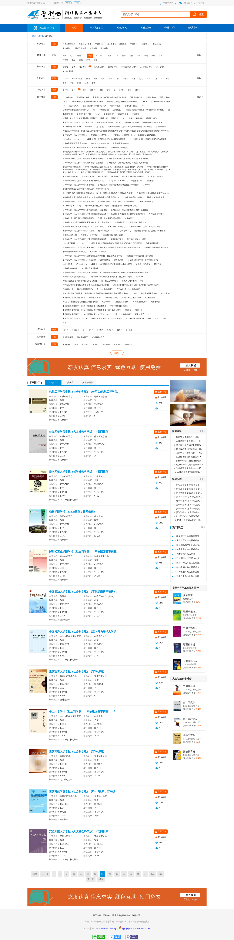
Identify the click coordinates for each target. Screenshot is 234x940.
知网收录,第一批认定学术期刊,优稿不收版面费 (116, 201)
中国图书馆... (190, 628)
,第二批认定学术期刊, (89, 268)
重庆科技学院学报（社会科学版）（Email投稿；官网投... (83, 791)
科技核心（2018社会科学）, (138, 239)
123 (160, 874)
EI (169, 110)
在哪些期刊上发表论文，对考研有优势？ (188, 441)
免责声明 (136, 915)
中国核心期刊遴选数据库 (152, 122)
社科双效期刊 (151, 118)
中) (141, 281)
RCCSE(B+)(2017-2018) (135, 318)
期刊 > (42, 36)
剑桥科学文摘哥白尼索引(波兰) (75, 277)
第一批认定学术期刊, (104, 289)
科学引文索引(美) (136, 118)
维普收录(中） (137, 181)
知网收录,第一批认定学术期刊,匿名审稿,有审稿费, (106, 139)
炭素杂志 (188, 595)
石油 (95, 60)
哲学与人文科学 (85, 44)
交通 (81, 60)
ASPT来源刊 (117, 110)
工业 (116, 56)
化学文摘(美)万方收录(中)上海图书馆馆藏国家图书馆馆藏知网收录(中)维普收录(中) (95, 293)
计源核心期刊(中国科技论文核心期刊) (143, 260)
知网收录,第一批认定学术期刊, (75, 135)
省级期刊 (82, 67)
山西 (64, 83)
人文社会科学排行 (181, 678)
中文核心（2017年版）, (100, 135)
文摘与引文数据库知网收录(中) (144, 293)
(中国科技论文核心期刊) (131, 298)
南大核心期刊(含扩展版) (160, 102)
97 (131, 874)
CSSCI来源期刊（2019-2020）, (75, 243)
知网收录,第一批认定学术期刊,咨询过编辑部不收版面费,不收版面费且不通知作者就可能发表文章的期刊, (104, 214)
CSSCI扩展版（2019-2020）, (114, 235)
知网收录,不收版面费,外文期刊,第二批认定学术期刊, (83, 227)
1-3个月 (66, 330)
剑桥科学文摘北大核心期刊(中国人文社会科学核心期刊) (85, 147)
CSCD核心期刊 (146, 67)
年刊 (129, 90)
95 (117, 874)
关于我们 (202, 3)
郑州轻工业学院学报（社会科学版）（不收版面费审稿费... (83, 551)
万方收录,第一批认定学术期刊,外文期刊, (144, 227)
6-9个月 (110, 330)
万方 (64, 323)
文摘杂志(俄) (109, 114)
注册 (77, 3)
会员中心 (169, 27)
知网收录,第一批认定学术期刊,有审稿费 (78, 201)
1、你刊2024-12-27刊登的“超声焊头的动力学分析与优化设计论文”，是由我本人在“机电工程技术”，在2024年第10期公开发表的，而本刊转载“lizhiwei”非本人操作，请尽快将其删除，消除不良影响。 (188, 516)
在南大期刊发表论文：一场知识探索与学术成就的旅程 (188, 453)
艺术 (102, 56)
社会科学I (157, 44)
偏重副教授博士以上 (154, 243)
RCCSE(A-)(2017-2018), (100, 143)
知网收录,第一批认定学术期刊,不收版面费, (150, 139)
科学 (124, 56)
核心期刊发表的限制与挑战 (187, 445)
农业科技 (93, 48)
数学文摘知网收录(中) (116, 227)
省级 (73, 67)
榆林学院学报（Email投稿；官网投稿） (72, 511)
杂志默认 (53, 382)
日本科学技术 (68, 289)
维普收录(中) (165, 97)
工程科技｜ (67, 48)
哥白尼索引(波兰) (131, 106)
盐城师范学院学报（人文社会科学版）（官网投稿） (80, 431)
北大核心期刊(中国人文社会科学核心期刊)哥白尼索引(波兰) (136, 285)
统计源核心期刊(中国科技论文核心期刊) (122, 102)
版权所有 (126, 915)
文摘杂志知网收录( (129, 281)
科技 (109, 56)
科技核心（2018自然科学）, (124, 135)
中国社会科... (190, 686)
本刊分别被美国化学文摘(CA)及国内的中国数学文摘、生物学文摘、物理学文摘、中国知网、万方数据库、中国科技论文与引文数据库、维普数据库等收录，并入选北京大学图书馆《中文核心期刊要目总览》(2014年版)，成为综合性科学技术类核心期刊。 (116, 153)
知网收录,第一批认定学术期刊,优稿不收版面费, (129, 210)
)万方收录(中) (81, 264)
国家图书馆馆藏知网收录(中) (74, 298)
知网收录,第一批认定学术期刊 (97, 206)
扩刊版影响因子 (98, 337)
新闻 (131, 56)
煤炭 (160, 56)
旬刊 (108, 90)
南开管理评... (190, 719)
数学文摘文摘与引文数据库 (133, 176)
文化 (72, 56)
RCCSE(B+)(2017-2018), (72, 127)
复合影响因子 (68, 337)
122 (152, 874)
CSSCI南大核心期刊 (129, 67)
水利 (88, 60)
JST (143, 106)
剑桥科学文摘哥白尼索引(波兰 (156, 247)
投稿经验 (145, 27)
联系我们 (116, 915)
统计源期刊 (160, 67)
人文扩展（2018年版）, (156, 176)
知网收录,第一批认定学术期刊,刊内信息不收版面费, (83, 163)
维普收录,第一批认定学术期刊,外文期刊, (78, 231)
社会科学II (111, 44)
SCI (123, 118)
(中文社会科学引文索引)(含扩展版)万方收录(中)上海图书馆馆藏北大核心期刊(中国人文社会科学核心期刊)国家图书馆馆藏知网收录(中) (116, 131)
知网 (149, 318)
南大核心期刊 (161, 127)
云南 (167, 79)
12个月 (119, 330)
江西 (86, 83)
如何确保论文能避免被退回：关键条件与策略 (188, 461)
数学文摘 (114, 118)
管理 (153, 56)
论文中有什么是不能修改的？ (188, 464)
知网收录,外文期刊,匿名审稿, (109, 218)
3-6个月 (91, 330)
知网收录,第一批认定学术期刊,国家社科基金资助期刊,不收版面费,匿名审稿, (92, 256)
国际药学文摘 (123, 114)
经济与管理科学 (69, 44)
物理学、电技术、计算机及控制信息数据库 (80, 118)
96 (124, 874)
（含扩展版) (165, 293)
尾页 (101, 879)
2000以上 (128, 345)
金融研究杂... (190, 735)
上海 (110, 79)
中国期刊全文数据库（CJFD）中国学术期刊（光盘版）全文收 (87, 314)
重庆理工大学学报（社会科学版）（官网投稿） (77, 671)
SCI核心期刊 (68, 71)
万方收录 (157, 264)
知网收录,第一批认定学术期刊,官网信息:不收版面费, (127, 159)
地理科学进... (190, 644)
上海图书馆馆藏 (83, 97)
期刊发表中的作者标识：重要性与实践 (188, 449)
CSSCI (144, 102)
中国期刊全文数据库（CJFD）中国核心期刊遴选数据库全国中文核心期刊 (92, 310)
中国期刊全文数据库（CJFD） (109, 122)
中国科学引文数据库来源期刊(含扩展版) (87, 102)
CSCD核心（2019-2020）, (73, 139)
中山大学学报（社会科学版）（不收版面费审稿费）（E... (83, 711)
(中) (149, 314)
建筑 (79, 56)
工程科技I (104, 48)
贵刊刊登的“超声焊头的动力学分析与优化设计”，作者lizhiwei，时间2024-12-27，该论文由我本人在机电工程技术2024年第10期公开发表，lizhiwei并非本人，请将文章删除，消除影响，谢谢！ (188, 497)
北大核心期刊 (99, 67)
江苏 (134, 79)
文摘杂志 (135, 114)
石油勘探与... (190, 661)
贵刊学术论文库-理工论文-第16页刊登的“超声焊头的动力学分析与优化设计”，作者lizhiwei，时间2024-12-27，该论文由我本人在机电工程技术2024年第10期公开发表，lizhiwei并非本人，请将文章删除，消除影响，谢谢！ (188, 485)
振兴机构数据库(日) (85, 289)
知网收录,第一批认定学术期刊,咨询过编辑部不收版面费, (85, 239)
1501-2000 (117, 345)
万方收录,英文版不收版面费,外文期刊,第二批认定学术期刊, (86, 285)
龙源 (164, 318)
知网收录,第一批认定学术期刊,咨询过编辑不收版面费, (119, 247)
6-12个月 (75, 330)
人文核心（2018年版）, (90, 235)
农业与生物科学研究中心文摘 (94, 106)
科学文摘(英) (104, 110)
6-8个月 (129, 330)
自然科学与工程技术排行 (185, 587)
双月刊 (93, 90)
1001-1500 (106, 345)
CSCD (65, 102)
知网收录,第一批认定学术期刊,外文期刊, (131, 222)
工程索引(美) (68, 114)
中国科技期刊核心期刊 (119, 306)
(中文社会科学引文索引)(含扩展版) (139, 256)
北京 (148, 79)
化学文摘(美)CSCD (105, 231)
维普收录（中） (95, 298)
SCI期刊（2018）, (124, 231)
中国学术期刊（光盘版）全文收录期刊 (78, 122)
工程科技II (99, 44)
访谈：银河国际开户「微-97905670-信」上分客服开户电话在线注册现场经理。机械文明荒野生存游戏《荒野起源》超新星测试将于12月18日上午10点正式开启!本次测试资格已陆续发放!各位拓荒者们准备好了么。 (188, 520)
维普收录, (89, 127)
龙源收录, (150, 181)
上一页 (45, 874)
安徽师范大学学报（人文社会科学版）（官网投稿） (80, 831)
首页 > (35, 36)
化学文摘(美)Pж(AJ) (120, 143)
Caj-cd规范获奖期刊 (139, 302)
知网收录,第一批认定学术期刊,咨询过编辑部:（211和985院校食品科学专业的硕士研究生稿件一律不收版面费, (106, 272)
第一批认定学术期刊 (123, 314)
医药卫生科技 (80, 48)
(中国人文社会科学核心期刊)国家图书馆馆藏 (80, 302)
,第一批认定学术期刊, (109, 281)
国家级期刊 (112, 67)
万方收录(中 (106, 302)
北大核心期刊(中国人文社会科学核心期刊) (109, 97)
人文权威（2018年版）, (99, 252)
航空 (73, 60)
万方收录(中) (68, 97)
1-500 (76, 345)
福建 (102, 79)
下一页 (90, 879)
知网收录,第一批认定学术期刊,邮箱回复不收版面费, (83, 159)
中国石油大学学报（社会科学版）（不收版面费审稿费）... (83, 591)
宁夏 (72, 83)
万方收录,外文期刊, (156, 214)
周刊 (73, 90)
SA (94, 110)
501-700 (84, 345)
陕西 (88, 79)
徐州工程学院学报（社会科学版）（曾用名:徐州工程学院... (84, 391)
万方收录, (100, 127)
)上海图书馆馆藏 (121, 302)
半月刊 (65, 90)
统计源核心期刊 (111, 298)
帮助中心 (193, 27)
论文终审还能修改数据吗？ (187, 457)
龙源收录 (127, 310)
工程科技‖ (134, 44)
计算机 (65, 60)
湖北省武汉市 (77, 79)
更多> (202, 431)
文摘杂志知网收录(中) (119, 147)
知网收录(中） (130, 218)
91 (88, 874)
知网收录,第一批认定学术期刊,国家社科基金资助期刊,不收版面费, (116, 243)
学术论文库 (96, 27)
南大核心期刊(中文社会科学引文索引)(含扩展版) (145, 110)
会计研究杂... (190, 702)
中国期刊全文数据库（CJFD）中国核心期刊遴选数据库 (84, 306)
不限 (54, 44)
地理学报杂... (190, 612)
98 (138, 874)
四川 (79, 83)
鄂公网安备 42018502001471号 (136, 928)
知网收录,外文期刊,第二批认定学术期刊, (78, 218)
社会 (138, 56)
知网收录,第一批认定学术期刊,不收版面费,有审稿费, (127, 163)
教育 (90, 56)
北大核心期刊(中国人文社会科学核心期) (150, 231)
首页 (74, 27)
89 (74, 874)
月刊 (101, 90)
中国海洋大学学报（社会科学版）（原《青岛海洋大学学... (83, 631)
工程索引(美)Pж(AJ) (70, 176)
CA (64, 106)
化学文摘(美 (67, 264)
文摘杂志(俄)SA (88, 176)
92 (95, 874)
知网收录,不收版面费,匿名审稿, (75, 143)
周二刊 (137, 90)
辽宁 (155, 79)
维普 (156, 318)
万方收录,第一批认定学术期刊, (129, 289)
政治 (146, 56)
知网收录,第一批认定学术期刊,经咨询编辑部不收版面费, (130, 127)
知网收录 (139, 277)
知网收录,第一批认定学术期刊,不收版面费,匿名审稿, (83, 181)
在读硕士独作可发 (70, 235)
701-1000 (94, 345)
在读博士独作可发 (143, 264)
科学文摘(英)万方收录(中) (108, 176)
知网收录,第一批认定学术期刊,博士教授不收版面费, (118, 185)
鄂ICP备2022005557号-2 (107, 928)
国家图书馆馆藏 (136, 97)
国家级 (65, 67)
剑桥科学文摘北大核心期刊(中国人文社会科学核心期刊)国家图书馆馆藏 (91, 197)
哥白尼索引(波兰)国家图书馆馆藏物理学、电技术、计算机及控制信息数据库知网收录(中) (98, 193)
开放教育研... (190, 751)
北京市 (65, 79)
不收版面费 (139, 314)
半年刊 (121, 90)
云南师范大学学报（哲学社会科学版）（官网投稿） (80, 471)
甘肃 (94, 83)
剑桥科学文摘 (115, 106)
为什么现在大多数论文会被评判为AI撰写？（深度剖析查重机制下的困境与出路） (188, 468)
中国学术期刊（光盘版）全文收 (75, 318)
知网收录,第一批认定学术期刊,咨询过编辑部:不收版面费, (85, 210)
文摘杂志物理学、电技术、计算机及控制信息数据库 (143, 197)
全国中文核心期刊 (131, 122)
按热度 (70, 382)
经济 (64, 56)
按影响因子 (87, 382)
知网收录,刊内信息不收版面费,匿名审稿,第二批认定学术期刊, (87, 222)
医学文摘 (104, 118)
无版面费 (66, 345)
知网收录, (146, 185)
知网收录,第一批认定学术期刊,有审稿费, (78, 185)
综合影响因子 (82, 337)
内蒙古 (125, 79)
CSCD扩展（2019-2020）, (118, 181)
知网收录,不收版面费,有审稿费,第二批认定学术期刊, (111, 277)
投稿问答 (121, 27)
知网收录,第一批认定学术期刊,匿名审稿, (78, 247)
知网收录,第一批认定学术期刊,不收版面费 (79, 260)
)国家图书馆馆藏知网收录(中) (74, 252)
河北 (141, 79)
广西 (117, 79)
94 (110, 874)
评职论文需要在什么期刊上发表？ (188, 437)
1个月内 (100, 330)
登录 (68, 3)
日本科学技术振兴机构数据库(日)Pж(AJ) (152, 193)
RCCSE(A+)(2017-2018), (72, 206)
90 (81, 874)
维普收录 (138, 310)
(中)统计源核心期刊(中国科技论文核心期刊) (80, 281)
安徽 (95, 79)
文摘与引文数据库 (84, 114)
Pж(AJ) (97, 114)
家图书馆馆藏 (105, 260)
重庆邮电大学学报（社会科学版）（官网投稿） (77, 751)
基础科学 (123, 44)
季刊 (84, 90)
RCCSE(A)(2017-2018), (147, 135)
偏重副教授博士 (117, 239)
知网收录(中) (151, 97)
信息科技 (145, 44)
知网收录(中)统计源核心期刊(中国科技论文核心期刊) (111, 264)
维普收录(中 (156, 302)
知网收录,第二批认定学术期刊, (124, 206)
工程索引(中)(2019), (146, 201)
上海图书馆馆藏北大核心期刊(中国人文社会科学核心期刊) (86, 189)
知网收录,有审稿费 (70, 268)
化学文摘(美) (74, 106)
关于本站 (97, 915)
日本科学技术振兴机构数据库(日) (76, 110)
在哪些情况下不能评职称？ (188, 472)
